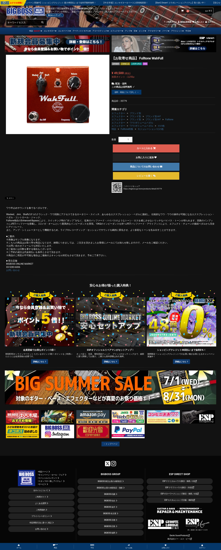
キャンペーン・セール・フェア (51, 475)
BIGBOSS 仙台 (109, 500)
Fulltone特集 (127, 129)
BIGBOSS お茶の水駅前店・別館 (110, 488)
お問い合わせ (13, 270)
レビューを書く (146, 175)
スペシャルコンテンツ (48, 478)
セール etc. (128, 546)
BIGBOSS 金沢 (109, 507)
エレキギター (49, 31)
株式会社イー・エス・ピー (179, 539)
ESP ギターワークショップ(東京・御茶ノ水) (180, 494)
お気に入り (198, 22)
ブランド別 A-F (153, 116)
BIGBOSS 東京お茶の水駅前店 (110, 481)
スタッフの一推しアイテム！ (50, 481)
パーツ (165, 31)
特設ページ (43, 472)
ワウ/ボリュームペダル (141, 122)
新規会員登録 (184, 22)
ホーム (18, 546)
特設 (34, 31)
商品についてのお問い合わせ (146, 166)
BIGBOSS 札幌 (109, 494)
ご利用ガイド (170, 22)
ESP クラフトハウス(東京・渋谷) (179, 487)
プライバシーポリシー (40, 516)
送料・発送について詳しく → (126, 92)
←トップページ (110, 444)
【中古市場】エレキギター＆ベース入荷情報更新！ (138, 3)
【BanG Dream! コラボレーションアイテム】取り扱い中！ (193, 3)
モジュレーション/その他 (150, 129)
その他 (161, 125)
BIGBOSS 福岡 (109, 533)
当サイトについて (40, 490)
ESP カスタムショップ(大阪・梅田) (179, 500)
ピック (141, 31)
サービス (42, 484)
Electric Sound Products (180, 535)
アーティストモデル (81, 31)
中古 (187, 31)
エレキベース (63, 31)
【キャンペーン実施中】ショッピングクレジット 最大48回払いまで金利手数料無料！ (71, 3)
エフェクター (116, 31)
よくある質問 (40, 503)
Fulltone (169, 119)
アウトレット (176, 31)
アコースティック (99, 31)
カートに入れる (146, 148)
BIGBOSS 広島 (109, 526)
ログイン (210, 22)
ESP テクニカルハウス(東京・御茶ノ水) (180, 481)
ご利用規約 (40, 510)
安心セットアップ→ (55, 15)
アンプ (127, 31)
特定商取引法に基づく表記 (41, 522)
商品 (55, 546)
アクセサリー (153, 31)
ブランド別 (135, 113)
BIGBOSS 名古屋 (109, 513)
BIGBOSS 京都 (109, 520)
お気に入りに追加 (146, 157)
